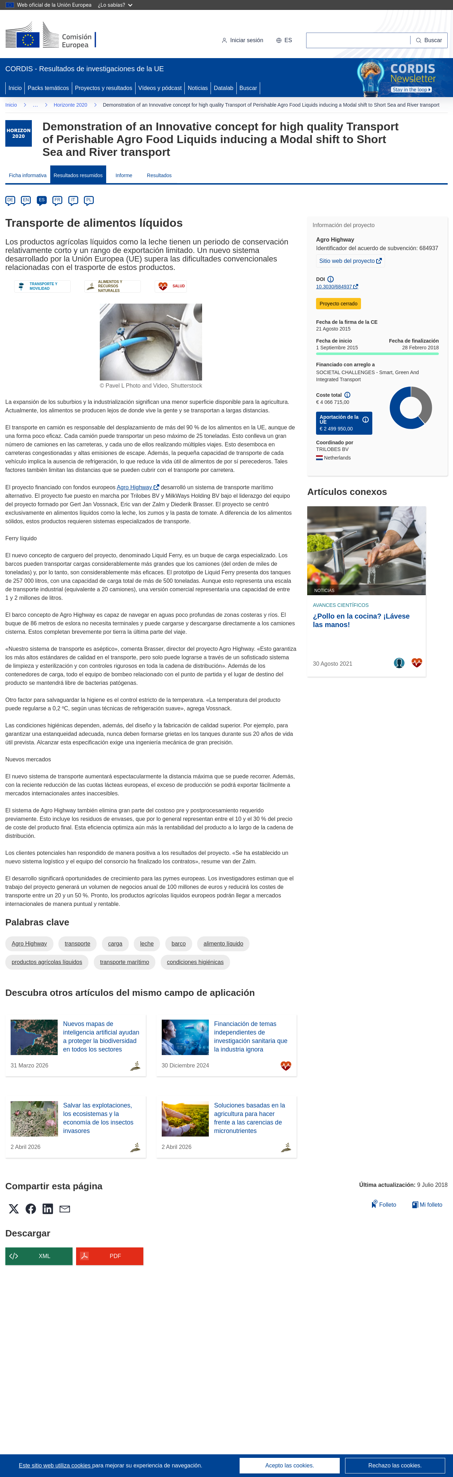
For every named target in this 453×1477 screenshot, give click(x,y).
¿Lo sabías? (115, 5)
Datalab (223, 88)
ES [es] (42, 199)
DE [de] (10, 199)
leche (147, 944)
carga (115, 944)
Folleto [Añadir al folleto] (384, 1204)
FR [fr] (57, 199)
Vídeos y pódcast (160, 88)
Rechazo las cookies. (395, 1465)
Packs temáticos (48, 88)
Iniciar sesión (242, 40)
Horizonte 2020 (70, 105)
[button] (284, 40)
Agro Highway (136, 487)
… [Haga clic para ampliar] (35, 105)
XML (45, 1256)
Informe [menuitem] (123, 175)
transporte (77, 944)
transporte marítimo (124, 962)
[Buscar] (429, 40)
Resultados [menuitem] (159, 175)
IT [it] (73, 199)
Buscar (248, 88)
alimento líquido (223, 944)
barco (179, 944)
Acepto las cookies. (289, 1465)
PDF (115, 1256)
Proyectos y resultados (103, 88)
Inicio (15, 88)
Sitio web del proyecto (347, 261)
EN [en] (26, 199)
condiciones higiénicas (195, 962)
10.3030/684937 (334, 286)
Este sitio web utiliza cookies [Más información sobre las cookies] (55, 1465)
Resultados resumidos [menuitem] (78, 175)
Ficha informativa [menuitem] (28, 175)
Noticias (198, 88)
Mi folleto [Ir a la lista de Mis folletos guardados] (427, 1204)
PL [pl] (89, 199)
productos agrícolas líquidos (47, 962)
